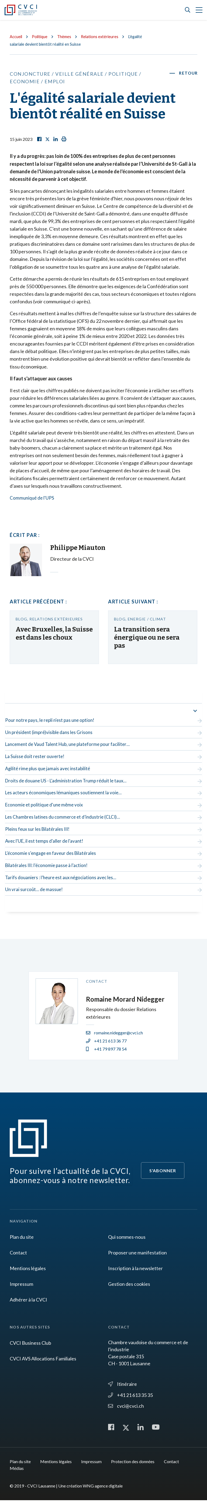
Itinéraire (122, 1394)
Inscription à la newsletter (135, 1278)
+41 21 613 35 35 (130, 1405)
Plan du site (22, 1247)
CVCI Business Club (30, 1353)
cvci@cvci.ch (126, 1416)
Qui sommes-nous (127, 1247)
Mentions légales (28, 1278)
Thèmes (67, 36)
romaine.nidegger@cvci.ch (114, 1042)
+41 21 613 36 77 (106, 1051)
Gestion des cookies (129, 1294)
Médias (17, 1479)
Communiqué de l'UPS (33, 498)
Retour (188, 73)
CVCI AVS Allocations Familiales (43, 1369)
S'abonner (162, 1180)
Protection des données (132, 1472)
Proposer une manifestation (137, 1263)
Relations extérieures (103, 36)
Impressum (21, 1294)
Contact (18, 1263)
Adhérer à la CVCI (28, 1310)
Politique (41, 36)
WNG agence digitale (103, 1496)
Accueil (16, 36)
